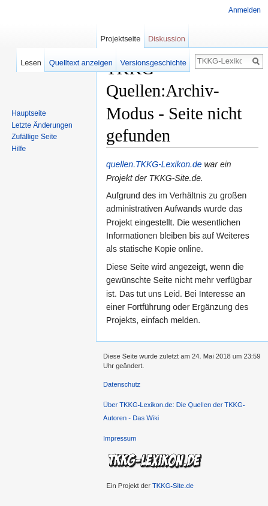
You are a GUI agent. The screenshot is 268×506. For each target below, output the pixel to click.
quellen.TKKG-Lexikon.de (154, 164)
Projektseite (120, 38)
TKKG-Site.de (173, 485)
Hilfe (18, 148)
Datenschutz (121, 384)
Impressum (119, 438)
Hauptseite (28, 113)
